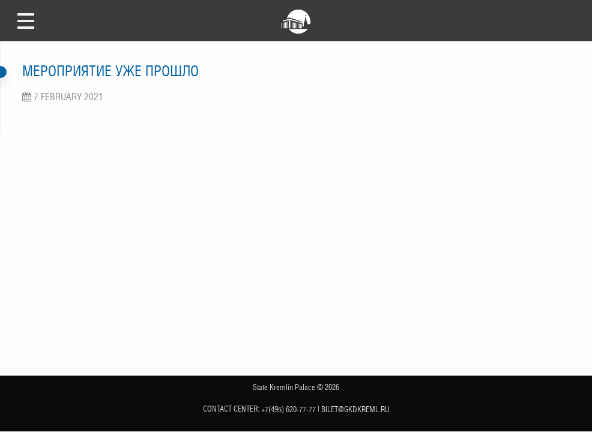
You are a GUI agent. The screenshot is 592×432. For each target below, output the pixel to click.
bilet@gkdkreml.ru (355, 409)
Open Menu (26, 20)
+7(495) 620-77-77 (288, 409)
